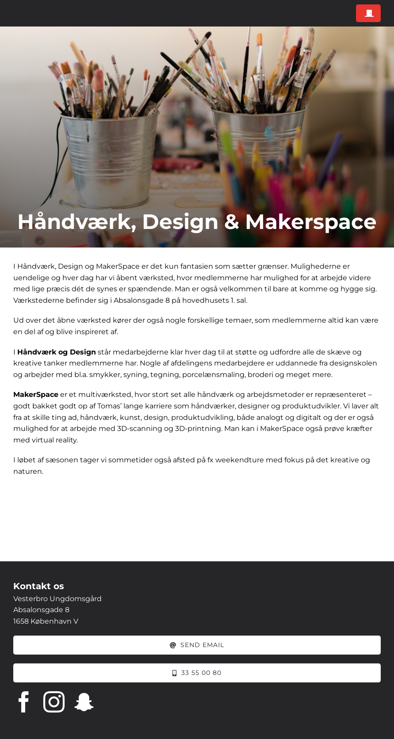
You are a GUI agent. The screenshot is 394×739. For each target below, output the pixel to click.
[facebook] (23, 701)
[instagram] (54, 701)
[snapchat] (84, 701)
